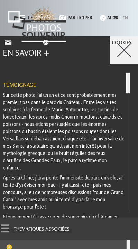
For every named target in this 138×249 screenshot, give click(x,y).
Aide (112, 17)
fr (116, 17)
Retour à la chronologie (41, 231)
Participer (79, 17)
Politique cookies (109, 42)
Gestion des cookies (69, 67)
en (125, 17)
